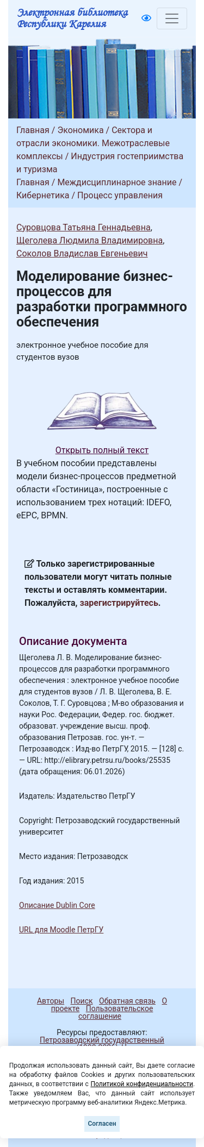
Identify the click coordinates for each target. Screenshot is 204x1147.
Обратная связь (127, 1000)
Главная (33, 130)
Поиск (82, 1000)
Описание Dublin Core (57, 905)
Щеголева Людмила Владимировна (89, 240)
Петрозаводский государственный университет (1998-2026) (97, 1044)
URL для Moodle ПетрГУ (61, 929)
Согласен (102, 1123)
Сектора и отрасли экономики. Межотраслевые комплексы (93, 143)
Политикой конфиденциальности (141, 1084)
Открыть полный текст (102, 450)
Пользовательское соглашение (115, 1012)
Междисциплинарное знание (116, 182)
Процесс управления (120, 195)
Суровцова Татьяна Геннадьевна (83, 227)
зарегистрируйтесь (119, 603)
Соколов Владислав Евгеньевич (82, 253)
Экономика (80, 130)
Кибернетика (43, 195)
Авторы (50, 1000)
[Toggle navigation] (172, 18)
